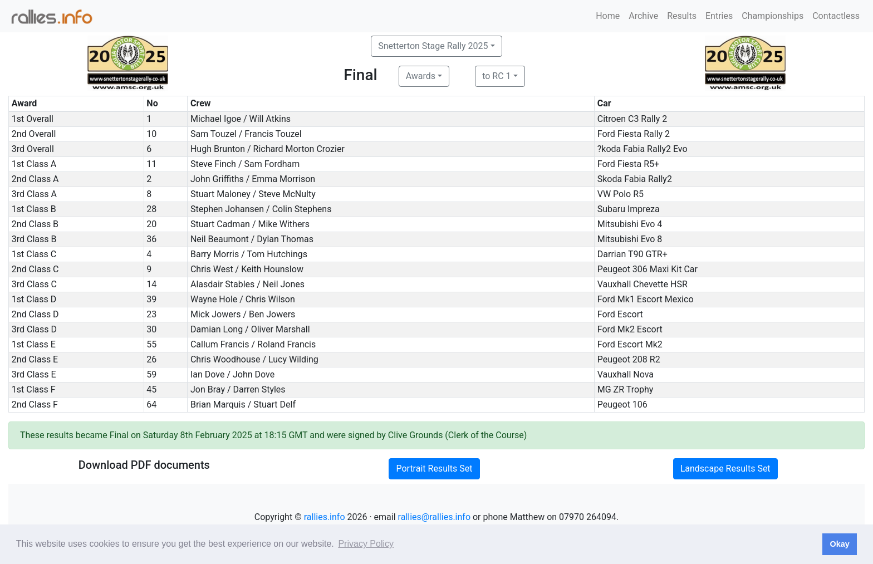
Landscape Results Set (725, 468)
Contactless (836, 16)
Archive (643, 16)
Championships (772, 16)
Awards (420, 76)
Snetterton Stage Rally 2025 (433, 46)
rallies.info (324, 517)
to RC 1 (496, 76)
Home (608, 16)
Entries (719, 16)
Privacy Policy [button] (366, 543)
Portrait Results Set (434, 468)
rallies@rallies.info (434, 517)
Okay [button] (839, 544)
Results (682, 16)
